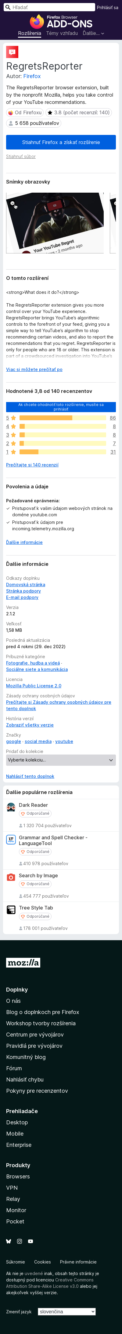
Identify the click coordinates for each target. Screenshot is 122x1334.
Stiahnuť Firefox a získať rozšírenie (61, 142)
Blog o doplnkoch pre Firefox (42, 1012)
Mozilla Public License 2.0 (33, 685)
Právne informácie (78, 1261)
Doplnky (17, 989)
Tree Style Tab (36, 908)
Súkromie (15, 1261)
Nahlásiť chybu (25, 1079)
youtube (64, 741)
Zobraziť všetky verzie (30, 724)
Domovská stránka (25, 584)
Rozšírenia (29, 33)
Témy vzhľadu (62, 33)
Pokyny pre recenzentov (37, 1091)
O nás (13, 1001)
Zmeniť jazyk (19, 1311)
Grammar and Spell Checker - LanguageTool (53, 840)
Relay (13, 1199)
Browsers (18, 1176)
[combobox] (49, 7)
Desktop (17, 1122)
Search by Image (38, 875)
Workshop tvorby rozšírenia (41, 1023)
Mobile (14, 1133)
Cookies (42, 1261)
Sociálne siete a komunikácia (37, 669)
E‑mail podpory (22, 597)
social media (38, 741)
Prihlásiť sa (107, 7)
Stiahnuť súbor (21, 156)
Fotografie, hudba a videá (33, 662)
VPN (12, 1187)
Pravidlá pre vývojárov (34, 1046)
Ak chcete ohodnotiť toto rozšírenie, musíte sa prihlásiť (61, 406)
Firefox (32, 76)
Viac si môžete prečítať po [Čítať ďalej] (34, 369)
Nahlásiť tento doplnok (30, 776)
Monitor (16, 1210)
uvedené (34, 1273)
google (13, 741)
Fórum (14, 1068)
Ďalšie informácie (24, 542)
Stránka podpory (23, 590)
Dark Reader (33, 805)
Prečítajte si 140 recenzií (32, 464)
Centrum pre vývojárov (35, 1034)
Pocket (15, 1221)
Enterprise (18, 1145)
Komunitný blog (26, 1057)
